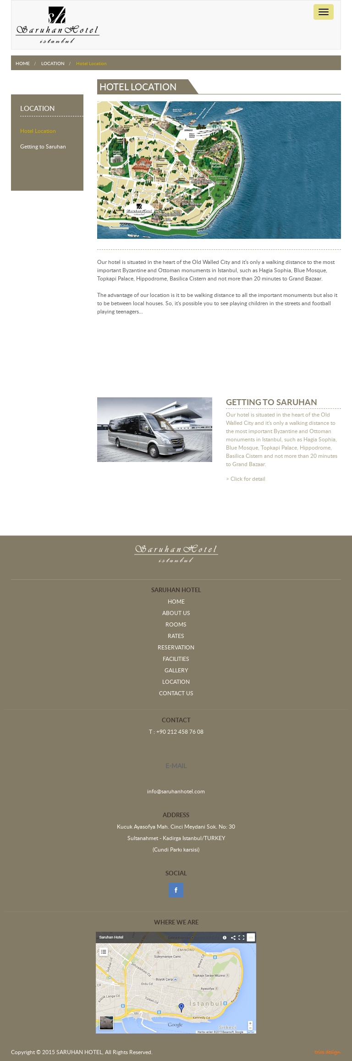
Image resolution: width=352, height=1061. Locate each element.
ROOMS (176, 624)
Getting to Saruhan (43, 146)
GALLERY (176, 670)
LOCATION (53, 63)
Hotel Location (38, 131)
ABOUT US (176, 613)
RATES (176, 636)
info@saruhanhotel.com (176, 791)
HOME (23, 63)
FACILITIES (176, 659)
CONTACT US (176, 693)
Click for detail (248, 479)
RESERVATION (176, 647)
